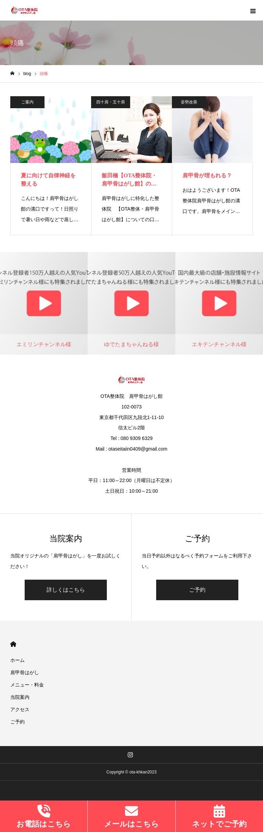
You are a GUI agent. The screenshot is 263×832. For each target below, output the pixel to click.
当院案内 (19, 697)
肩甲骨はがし (24, 672)
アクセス (19, 709)
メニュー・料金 (27, 685)
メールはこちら (131, 824)
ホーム (17, 660)
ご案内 (27, 102)
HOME (13, 644)
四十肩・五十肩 (110, 102)
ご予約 (197, 590)
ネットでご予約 (219, 824)
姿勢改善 (189, 102)
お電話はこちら (43, 824)
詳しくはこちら (66, 590)
